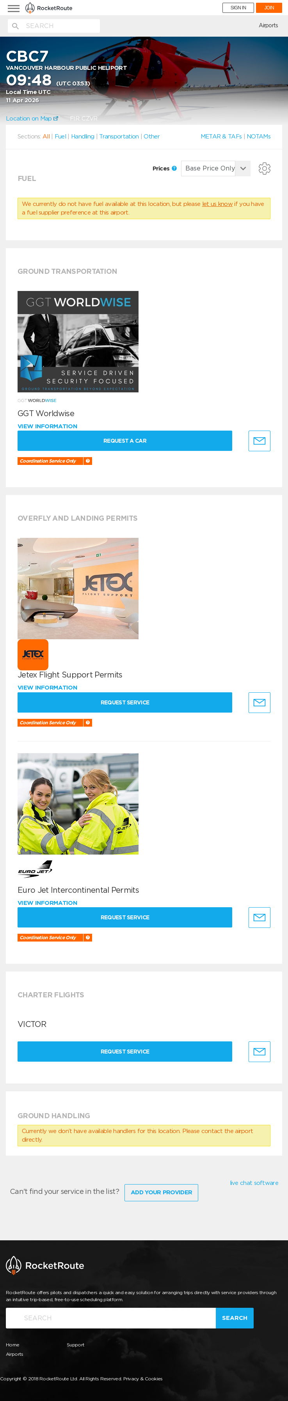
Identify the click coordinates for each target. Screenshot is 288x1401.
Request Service (127, 702)
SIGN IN (238, 8)
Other (152, 136)
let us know (217, 203)
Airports (268, 25)
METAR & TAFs (221, 136)
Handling (82, 136)
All (46, 136)
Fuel (60, 136)
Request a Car (127, 441)
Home (12, 1343)
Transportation (119, 136)
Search (234, 1316)
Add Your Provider (161, 1191)
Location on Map (32, 118)
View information (48, 426)
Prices (165, 168)
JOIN (269, 8)
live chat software (254, 1182)
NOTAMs (258, 136)
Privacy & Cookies (143, 1377)
